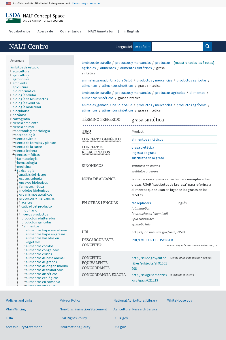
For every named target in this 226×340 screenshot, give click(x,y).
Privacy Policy (70, 300)
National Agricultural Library (135, 300)
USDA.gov (120, 318)
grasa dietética (143, 147)
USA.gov (119, 327)
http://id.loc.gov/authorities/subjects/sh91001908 (149, 263)
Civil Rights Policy (73, 318)
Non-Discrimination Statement (83, 309)
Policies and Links (19, 300)
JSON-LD (166, 240)
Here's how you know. (84, 3)
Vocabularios (19, 31)
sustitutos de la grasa (148, 158)
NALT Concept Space (44, 16)
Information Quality (75, 327)
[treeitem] (26, 67)
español (140, 46)
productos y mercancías (133, 62)
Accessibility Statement (24, 327)
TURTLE (152, 240)
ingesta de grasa (144, 152)
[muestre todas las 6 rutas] (194, 62)
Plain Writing (16, 309)
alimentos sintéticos (136, 68)
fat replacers (141, 203)
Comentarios (70, 31)
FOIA (9, 318)
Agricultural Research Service (135, 309)
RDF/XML (138, 240)
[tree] (40, 175)
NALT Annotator (101, 31)
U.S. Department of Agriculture (43, 20)
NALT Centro (29, 47)
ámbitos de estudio (96, 62)
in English (131, 31)
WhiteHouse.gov (179, 300)
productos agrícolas (192, 80)
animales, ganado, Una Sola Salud (107, 80)
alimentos (108, 68)
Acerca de (45, 31)
